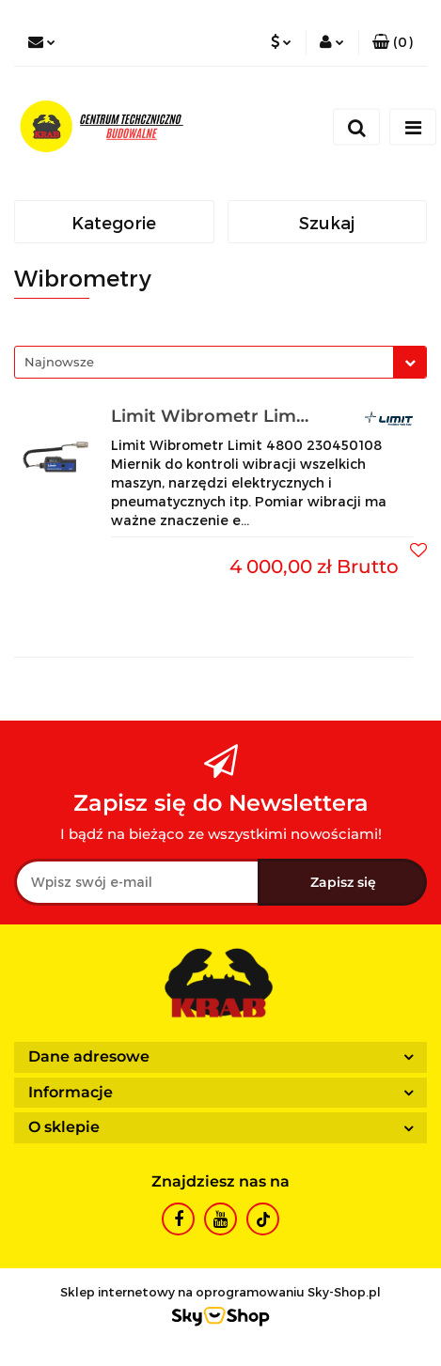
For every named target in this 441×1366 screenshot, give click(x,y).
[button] (392, 42)
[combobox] (220, 362)
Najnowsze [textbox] (59, 361)
